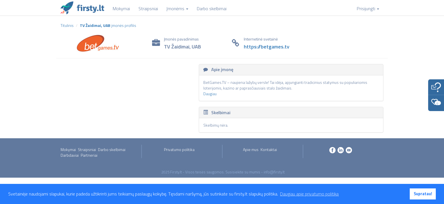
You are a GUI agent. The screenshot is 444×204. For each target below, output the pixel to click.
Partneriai (89, 155)
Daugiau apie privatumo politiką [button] (309, 193)
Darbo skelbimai (111, 149)
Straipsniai (87, 149)
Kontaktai (269, 149)
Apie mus (251, 149)
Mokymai (68, 149)
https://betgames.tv (266, 46)
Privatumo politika (179, 149)
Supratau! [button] (423, 194)
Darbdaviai (70, 155)
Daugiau (210, 94)
